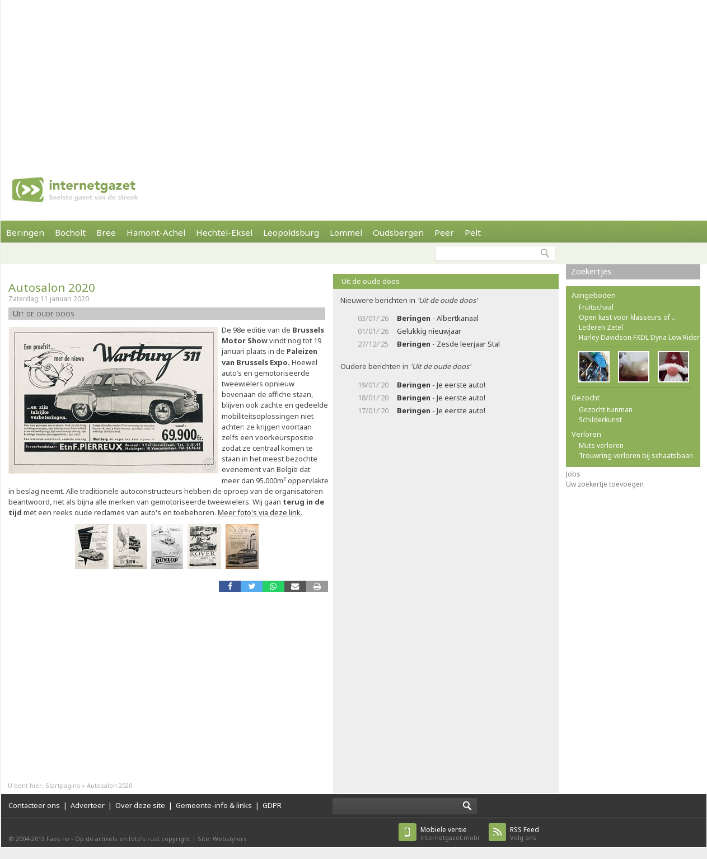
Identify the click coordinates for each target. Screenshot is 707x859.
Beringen (25, 232)
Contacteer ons (34, 805)
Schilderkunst (600, 419)
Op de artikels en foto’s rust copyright (132, 838)
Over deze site (140, 805)
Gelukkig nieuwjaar (429, 331)
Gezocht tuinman (606, 409)
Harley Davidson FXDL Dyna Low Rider (639, 337)
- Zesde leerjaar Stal (448, 344)
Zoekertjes (591, 271)
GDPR (272, 805)
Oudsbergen (398, 232)
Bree (106, 232)
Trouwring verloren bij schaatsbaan (636, 455)
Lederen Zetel (601, 327)
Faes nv (57, 838)
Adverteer (88, 805)
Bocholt (70, 232)
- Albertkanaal (438, 318)
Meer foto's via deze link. (260, 512)
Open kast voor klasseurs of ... (628, 317)
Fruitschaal (596, 307)
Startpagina (62, 785)
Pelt (473, 232)
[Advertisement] (275, 78)
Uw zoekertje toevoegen (605, 484)
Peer (444, 232)
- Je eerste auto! (441, 385)
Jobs (573, 474)
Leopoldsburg (291, 232)
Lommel (346, 232)
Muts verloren (601, 445)
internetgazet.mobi (449, 833)
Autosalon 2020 (51, 287)
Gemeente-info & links (214, 805)
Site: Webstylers (222, 838)
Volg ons (524, 833)
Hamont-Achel (156, 232)
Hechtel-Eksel (224, 232)
